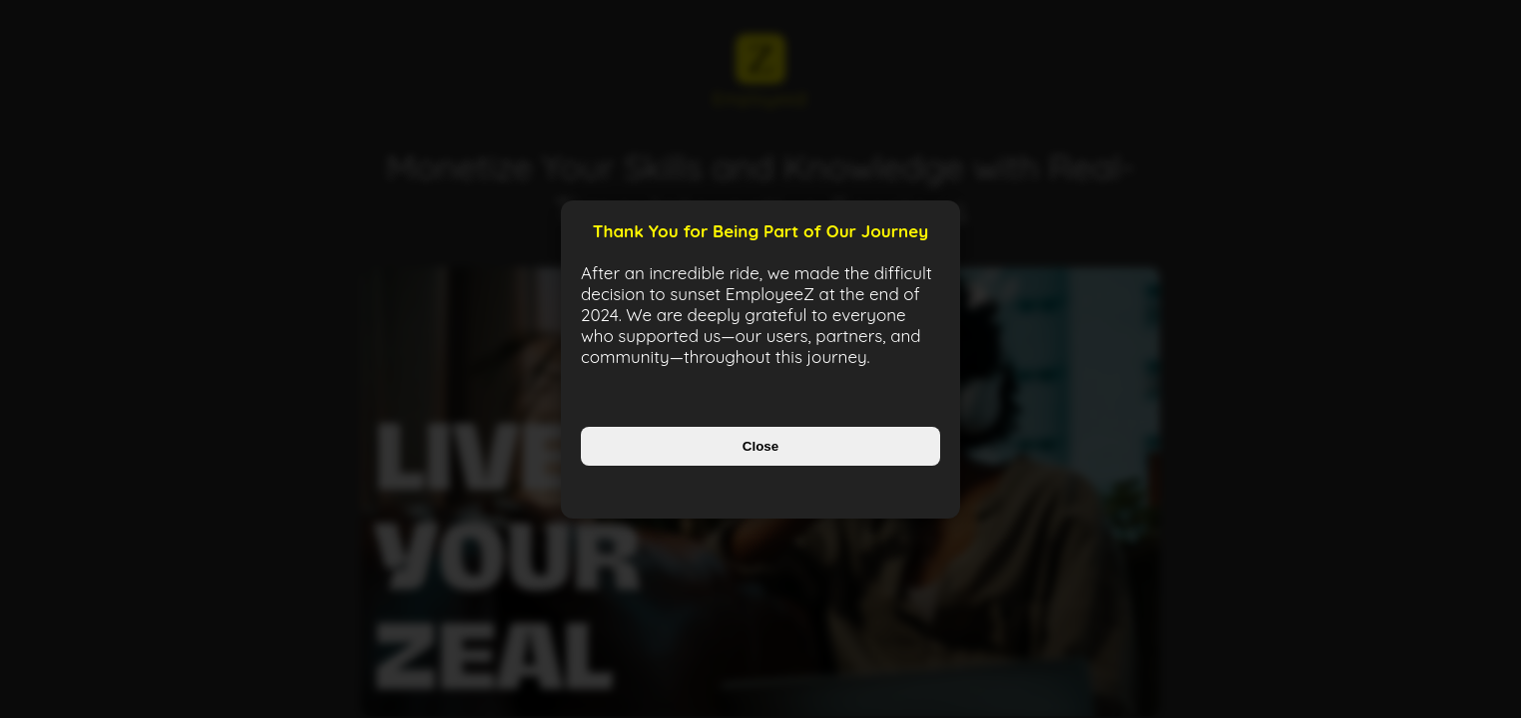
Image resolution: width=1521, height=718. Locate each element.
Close (760, 446)
